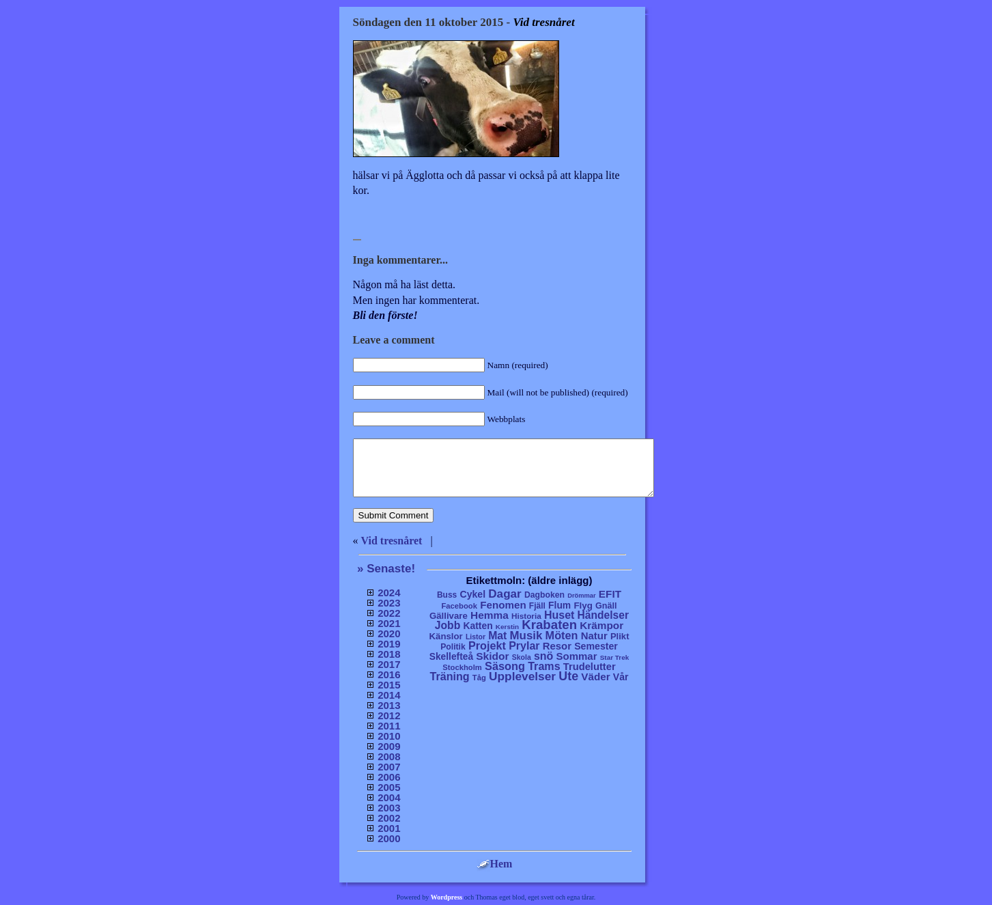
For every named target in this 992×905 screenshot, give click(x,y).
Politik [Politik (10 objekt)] (453, 647)
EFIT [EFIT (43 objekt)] (610, 594)
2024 (389, 592)
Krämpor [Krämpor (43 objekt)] (601, 625)
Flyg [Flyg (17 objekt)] (582, 605)
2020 (389, 633)
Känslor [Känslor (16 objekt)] (446, 636)
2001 (389, 828)
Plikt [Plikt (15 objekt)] (619, 636)
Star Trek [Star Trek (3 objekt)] (614, 657)
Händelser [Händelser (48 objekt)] (603, 615)
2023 (389, 603)
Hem (495, 863)
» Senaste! (386, 568)
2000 (389, 838)
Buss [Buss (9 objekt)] (447, 595)
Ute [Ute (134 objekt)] (568, 676)
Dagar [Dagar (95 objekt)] (505, 593)
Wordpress (447, 897)
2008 (389, 756)
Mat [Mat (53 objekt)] (497, 635)
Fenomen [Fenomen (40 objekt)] (503, 605)
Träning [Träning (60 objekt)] (449, 676)
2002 (389, 818)
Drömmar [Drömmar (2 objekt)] (581, 595)
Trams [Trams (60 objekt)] (544, 666)
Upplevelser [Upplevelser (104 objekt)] (522, 676)
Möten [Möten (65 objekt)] (561, 635)
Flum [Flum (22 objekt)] (559, 605)
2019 (389, 644)
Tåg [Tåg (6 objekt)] (479, 677)
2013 (389, 705)
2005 (389, 787)
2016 (389, 674)
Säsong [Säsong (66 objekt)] (505, 666)
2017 (389, 664)
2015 (389, 685)
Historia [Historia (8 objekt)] (526, 615)
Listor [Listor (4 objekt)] (475, 637)
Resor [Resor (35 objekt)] (557, 646)
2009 (389, 746)
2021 (389, 623)
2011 (389, 726)
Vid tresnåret (392, 540)
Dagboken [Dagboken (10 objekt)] (544, 595)
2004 (389, 797)
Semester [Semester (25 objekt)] (596, 646)
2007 (389, 766)
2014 (389, 695)
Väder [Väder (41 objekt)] (595, 676)
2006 (389, 777)
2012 (389, 715)
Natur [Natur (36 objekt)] (594, 635)
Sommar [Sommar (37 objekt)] (576, 656)
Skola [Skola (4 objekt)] (521, 657)
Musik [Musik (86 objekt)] (526, 635)
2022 (389, 613)
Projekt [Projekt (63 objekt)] (487, 645)
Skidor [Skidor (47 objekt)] (492, 656)
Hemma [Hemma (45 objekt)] (489, 615)
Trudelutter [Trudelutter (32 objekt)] (589, 666)
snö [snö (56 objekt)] (543, 656)
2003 (389, 807)
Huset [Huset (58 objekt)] (559, 615)
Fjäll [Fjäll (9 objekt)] (537, 606)
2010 (389, 736)
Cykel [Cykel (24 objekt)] (472, 594)
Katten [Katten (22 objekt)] (477, 625)
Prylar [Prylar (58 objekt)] (524, 645)
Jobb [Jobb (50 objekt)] (448, 625)
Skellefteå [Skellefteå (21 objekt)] (451, 657)
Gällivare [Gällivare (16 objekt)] (448, 616)
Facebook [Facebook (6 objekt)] (459, 606)
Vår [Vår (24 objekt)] (621, 676)
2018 (389, 654)
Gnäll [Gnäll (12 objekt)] (606, 606)
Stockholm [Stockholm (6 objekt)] (462, 667)
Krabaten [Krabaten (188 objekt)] (549, 624)
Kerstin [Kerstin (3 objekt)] (507, 626)
